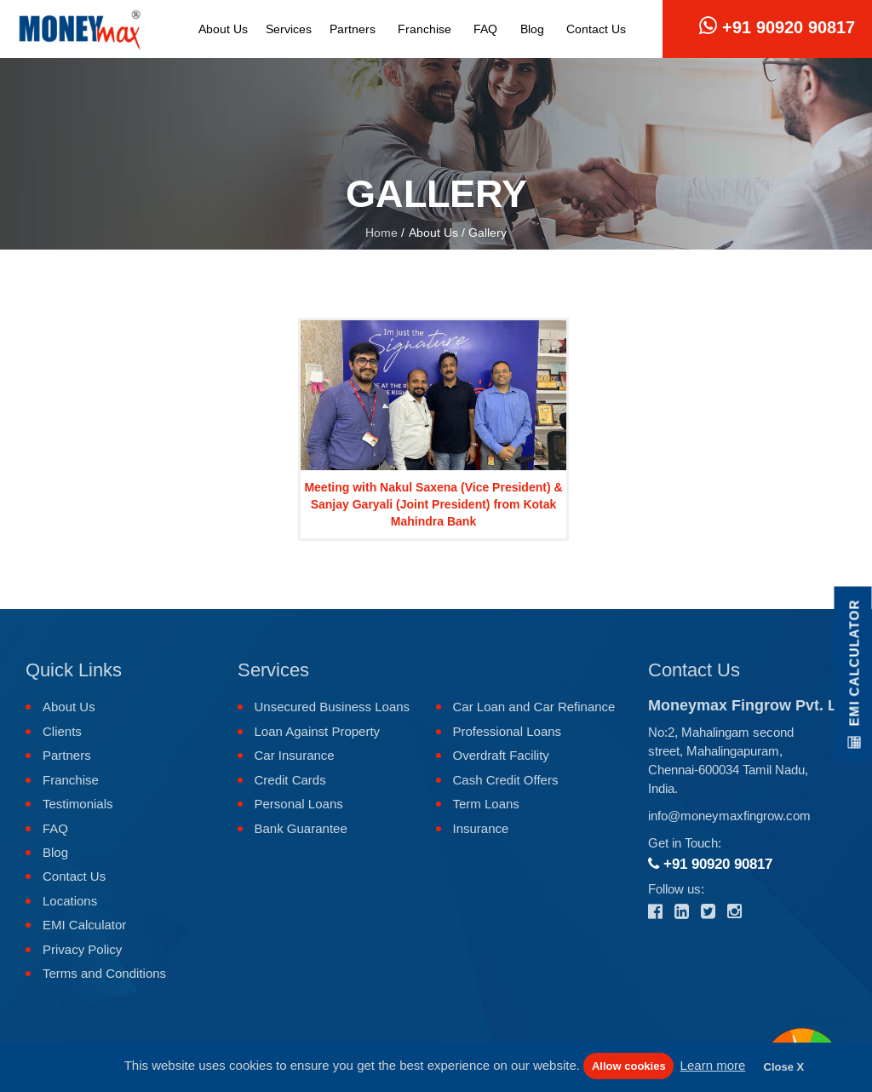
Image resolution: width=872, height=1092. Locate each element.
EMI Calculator (84, 924)
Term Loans (486, 803)
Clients (62, 731)
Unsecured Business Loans (332, 706)
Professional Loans (507, 731)
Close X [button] (784, 1066)
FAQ (485, 29)
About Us (223, 29)
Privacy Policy (82, 949)
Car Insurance (295, 755)
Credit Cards (290, 780)
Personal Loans (299, 803)
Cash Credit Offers (506, 780)
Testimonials (78, 803)
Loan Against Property (318, 731)
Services (289, 29)
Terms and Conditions (104, 973)
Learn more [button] (713, 1065)
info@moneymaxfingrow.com (729, 815)
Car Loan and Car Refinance (534, 706)
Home (381, 232)
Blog (532, 29)
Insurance (481, 828)
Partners (353, 29)
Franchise (424, 29)
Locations (70, 901)
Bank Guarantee (301, 828)
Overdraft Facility (501, 755)
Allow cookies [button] (629, 1066)
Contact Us (596, 29)
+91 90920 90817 (777, 26)
